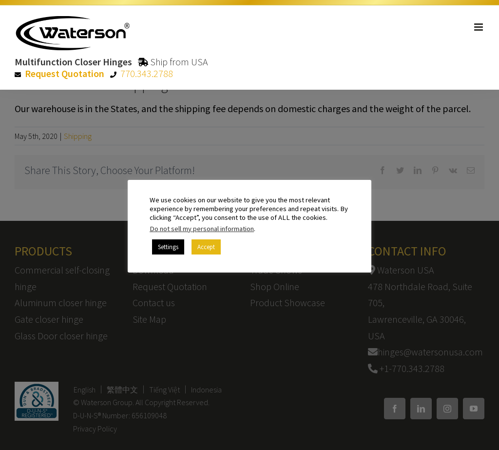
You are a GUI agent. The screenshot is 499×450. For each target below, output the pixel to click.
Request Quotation (64, 73)
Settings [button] (168, 247)
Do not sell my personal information (202, 228)
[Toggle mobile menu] (479, 27)
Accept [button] (206, 247)
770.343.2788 (146, 73)
